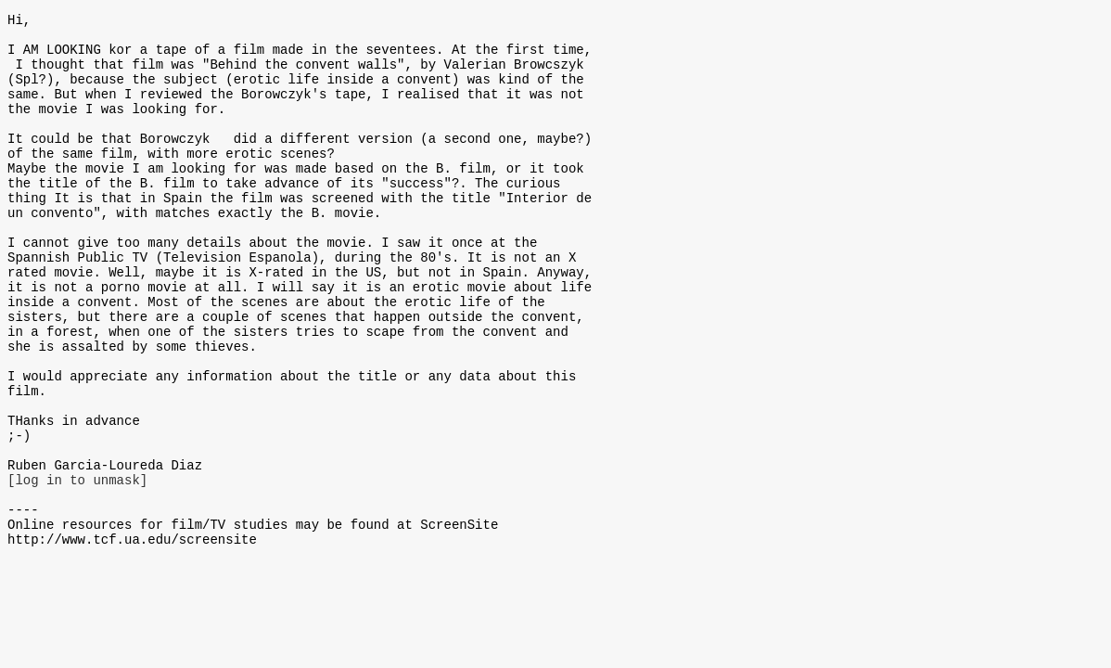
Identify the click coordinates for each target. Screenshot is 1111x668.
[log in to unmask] (77, 568)
